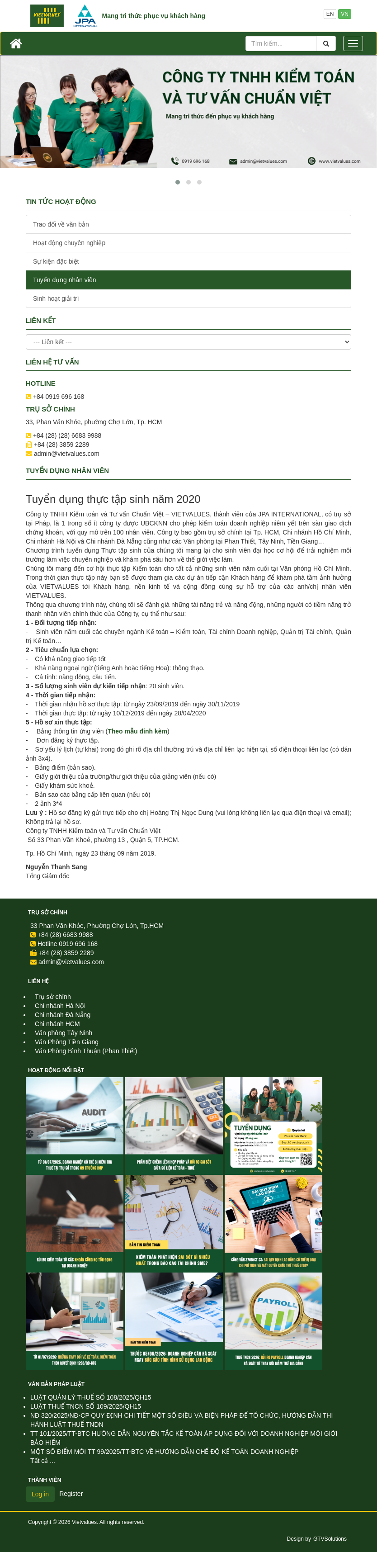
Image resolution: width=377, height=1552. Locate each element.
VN (345, 14)
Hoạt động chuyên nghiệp (69, 242)
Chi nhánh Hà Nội (60, 1005)
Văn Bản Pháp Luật (56, 1384)
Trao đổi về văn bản (61, 224)
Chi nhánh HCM (57, 1023)
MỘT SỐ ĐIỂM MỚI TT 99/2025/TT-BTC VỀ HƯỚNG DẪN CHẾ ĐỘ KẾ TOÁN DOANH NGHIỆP (164, 1451)
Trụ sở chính (47, 912)
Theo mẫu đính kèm (137, 731)
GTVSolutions (330, 1539)
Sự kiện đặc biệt (56, 261)
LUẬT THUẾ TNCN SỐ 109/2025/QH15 (85, 1406)
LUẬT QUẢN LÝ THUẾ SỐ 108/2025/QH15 (90, 1397)
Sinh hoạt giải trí (56, 298)
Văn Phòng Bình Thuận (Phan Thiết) (86, 1051)
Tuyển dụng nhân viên (64, 280)
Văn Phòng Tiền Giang (67, 1042)
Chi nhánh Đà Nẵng (62, 1014)
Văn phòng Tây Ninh (63, 1032)
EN (330, 14)
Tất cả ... (42, 1460)
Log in (40, 1494)
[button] (177, 182)
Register (71, 1493)
